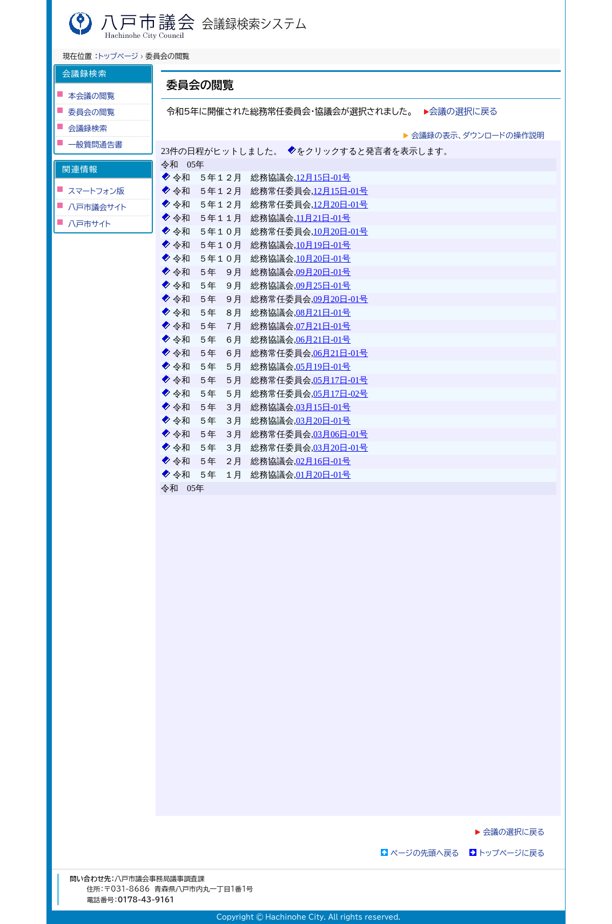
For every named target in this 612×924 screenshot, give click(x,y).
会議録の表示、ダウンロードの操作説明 (477, 135)
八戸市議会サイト (97, 207)
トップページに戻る (511, 853)
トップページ (118, 56)
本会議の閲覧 (91, 96)
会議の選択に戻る (463, 111)
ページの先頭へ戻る (425, 853)
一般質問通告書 (95, 144)
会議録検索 (87, 128)
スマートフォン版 (96, 191)
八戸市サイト (89, 224)
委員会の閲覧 (91, 112)
